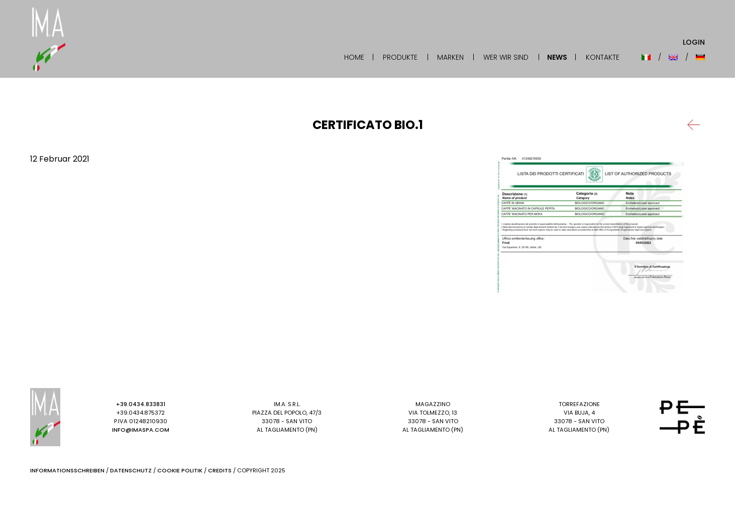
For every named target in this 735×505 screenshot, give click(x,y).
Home (354, 57)
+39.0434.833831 (140, 404)
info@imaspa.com (140, 430)
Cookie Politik (179, 470)
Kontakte (602, 57)
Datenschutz (131, 470)
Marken (450, 57)
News (557, 57)
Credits (220, 470)
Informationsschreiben (67, 470)
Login (694, 42)
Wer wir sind (506, 57)
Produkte (400, 57)
